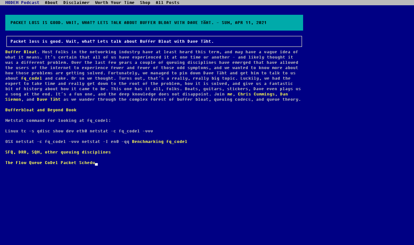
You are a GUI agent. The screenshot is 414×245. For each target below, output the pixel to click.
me (230, 94)
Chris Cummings (256, 94)
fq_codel (31, 78)
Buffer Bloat (21, 52)
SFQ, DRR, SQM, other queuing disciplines (58, 152)
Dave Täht (49, 99)
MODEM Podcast (22, 2)
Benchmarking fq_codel (159, 141)
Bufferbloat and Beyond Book (41, 110)
